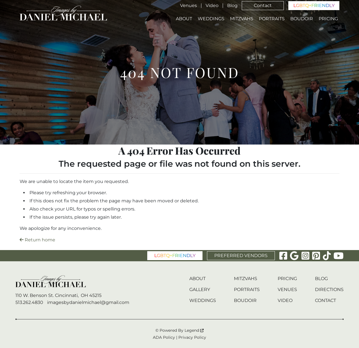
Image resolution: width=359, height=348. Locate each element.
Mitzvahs (241, 19)
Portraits (272, 19)
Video (212, 5)
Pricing (328, 19)
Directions (329, 289)
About (184, 19)
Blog (232, 5)
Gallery (199, 289)
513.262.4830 (29, 302)
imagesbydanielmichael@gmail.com (88, 302)
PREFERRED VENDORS (241, 255)
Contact (263, 5)
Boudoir (301, 19)
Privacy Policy (192, 337)
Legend (194, 330)
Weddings (211, 19)
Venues (188, 5)
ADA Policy (164, 337)
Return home (37, 239)
